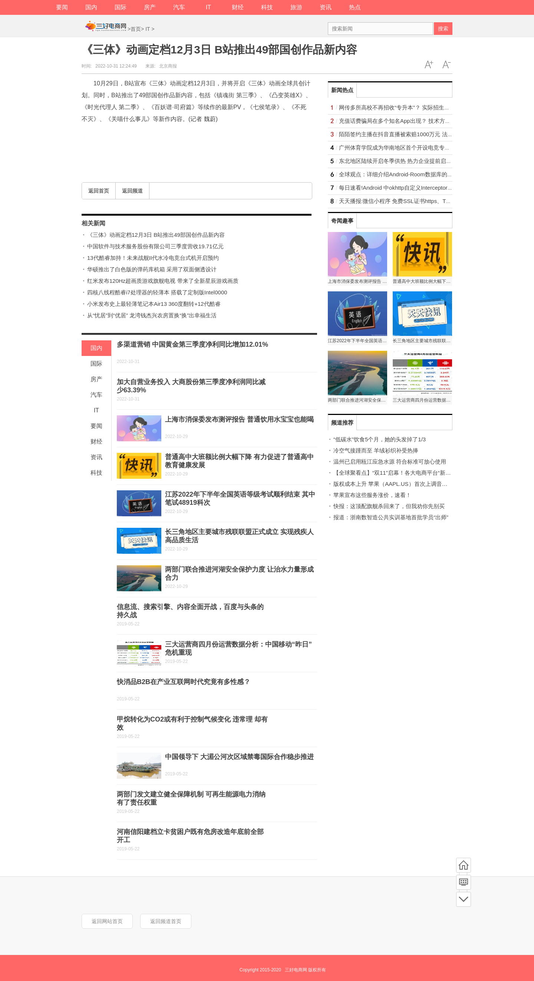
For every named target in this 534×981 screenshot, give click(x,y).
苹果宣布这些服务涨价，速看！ (372, 495)
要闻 (62, 7)
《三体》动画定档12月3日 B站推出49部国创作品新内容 (156, 235)
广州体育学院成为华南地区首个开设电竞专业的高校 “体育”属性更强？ (425, 147)
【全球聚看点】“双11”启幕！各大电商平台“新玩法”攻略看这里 (409, 473)
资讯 (326, 7)
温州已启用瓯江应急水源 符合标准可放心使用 (389, 461)
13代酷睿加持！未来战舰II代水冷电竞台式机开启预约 (153, 258)
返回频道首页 (165, 921)
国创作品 (227, 136)
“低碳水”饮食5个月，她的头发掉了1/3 (379, 439)
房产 (150, 7)
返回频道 (132, 191)
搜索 (443, 29)
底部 (463, 899)
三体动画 (130, 136)
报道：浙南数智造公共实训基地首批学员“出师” (390, 517)
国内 (91, 7)
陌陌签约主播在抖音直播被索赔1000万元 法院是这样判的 (410, 134)
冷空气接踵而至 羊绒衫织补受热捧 (375, 450)
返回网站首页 (107, 921)
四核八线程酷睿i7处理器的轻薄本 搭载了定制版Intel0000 (157, 292)
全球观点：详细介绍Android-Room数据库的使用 (398, 174)
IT (208, 7)
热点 (355, 7)
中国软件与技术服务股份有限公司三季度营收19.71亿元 (155, 246)
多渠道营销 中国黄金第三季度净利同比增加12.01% (192, 344)
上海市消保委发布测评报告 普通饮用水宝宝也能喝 (239, 419)
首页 (136, 29)
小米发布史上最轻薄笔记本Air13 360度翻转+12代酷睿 (154, 304)
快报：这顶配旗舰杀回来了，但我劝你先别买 (389, 506)
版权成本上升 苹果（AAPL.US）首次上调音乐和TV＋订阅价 (407, 484)
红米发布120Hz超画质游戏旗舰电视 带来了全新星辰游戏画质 (162, 281)
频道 (463, 882)
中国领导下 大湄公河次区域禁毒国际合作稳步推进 (239, 757)
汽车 (179, 7)
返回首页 (98, 191)
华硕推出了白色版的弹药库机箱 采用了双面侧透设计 (152, 269)
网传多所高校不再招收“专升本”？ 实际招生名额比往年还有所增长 (419, 107)
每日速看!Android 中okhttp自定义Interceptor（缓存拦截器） (413, 187)
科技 (267, 7)
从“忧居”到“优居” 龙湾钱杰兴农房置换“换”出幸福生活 (152, 315)
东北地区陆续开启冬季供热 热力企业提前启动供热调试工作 (412, 161)
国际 (120, 7)
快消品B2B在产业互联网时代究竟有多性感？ (183, 682)
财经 (238, 7)
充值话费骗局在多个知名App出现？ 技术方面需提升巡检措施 (414, 121)
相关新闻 (93, 223)
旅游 (296, 7)
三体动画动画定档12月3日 (179, 136)
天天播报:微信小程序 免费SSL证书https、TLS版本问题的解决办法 (421, 201)
